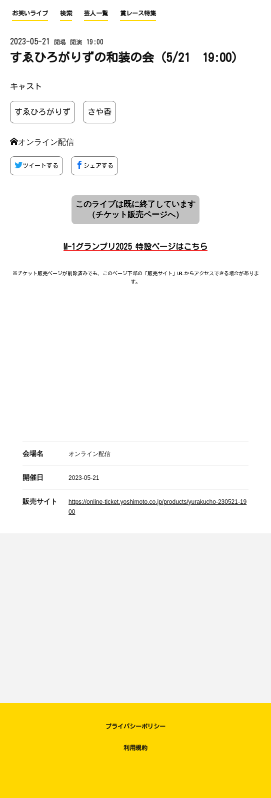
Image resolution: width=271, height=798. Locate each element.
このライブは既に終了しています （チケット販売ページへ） (136, 209)
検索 (66, 13)
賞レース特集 (138, 13)
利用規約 (136, 748)
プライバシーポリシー (136, 726)
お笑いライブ (30, 13)
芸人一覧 (96, 13)
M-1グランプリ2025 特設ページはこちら (136, 247)
